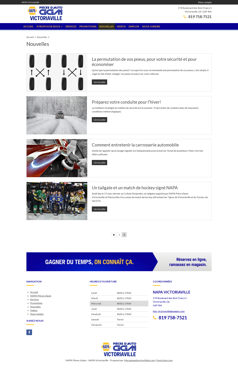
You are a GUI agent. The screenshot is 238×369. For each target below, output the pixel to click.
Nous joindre (151, 26)
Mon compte (205, 2)
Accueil (28, 26)
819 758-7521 (198, 17)
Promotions (87, 26)
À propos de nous (48, 26)
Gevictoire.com (164, 360)
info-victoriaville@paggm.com (169, 311)
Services (70, 26)
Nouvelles (106, 26)
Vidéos (121, 26)
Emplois (134, 26)
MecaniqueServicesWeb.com (139, 360)
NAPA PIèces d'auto (40, 295)
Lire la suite (99, 82)
